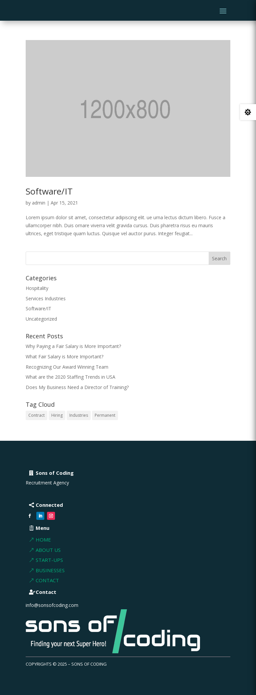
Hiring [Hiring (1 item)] (57, 415)
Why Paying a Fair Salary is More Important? (73, 346)
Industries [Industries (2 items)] (78, 415)
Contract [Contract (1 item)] (36, 415)
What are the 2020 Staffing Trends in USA (70, 377)
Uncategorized (41, 319)
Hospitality (37, 288)
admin (38, 203)
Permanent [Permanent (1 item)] (105, 415)
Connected (49, 504)
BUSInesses (50, 570)
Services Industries (46, 298)
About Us (48, 550)
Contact (47, 580)
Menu (42, 528)
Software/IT (49, 191)
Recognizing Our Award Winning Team (67, 367)
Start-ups (49, 560)
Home (43, 539)
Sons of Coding (55, 472)
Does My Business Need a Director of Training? (77, 387)
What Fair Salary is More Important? (64, 356)
